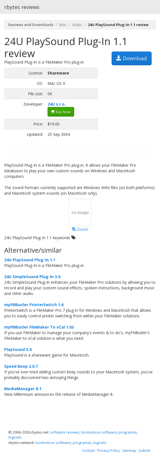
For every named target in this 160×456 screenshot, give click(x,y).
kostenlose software (99, 432)
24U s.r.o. (57, 104)
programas (127, 432)
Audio (77, 24)
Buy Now (60, 111)
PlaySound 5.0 (18, 349)
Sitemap (129, 450)
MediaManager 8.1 (22, 388)
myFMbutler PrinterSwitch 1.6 (33, 304)
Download (131, 58)
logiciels (15, 437)
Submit (144, 450)
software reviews (65, 432)
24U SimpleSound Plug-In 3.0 (32, 276)
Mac (62, 24)
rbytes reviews (21, 7)
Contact (88, 450)
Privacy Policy (108, 450)
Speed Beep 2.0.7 (21, 366)
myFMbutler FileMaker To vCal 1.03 (39, 327)
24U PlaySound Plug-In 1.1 (29, 259)
